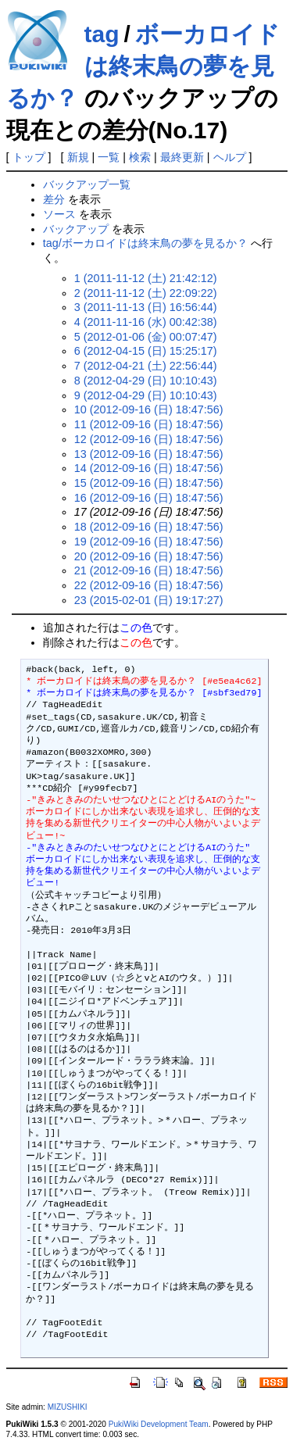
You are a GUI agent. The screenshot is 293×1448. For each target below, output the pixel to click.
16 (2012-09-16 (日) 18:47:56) (148, 498)
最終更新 (182, 157)
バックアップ (76, 229)
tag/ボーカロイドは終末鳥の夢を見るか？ (145, 243)
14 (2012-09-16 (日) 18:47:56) (148, 468)
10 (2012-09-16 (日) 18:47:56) (148, 409)
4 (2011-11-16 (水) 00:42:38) (145, 322)
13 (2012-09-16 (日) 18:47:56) (148, 454)
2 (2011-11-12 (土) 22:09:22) (145, 293)
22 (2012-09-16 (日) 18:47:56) (148, 585)
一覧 (109, 157)
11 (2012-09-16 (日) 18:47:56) (148, 424)
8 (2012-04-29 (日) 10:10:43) (145, 380)
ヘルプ (229, 157)
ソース (59, 214)
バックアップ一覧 (86, 184)
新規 (78, 157)
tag (102, 34)
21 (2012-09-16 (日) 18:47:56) (148, 570)
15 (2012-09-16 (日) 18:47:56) (148, 483)
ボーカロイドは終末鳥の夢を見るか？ (143, 66)
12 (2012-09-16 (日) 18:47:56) (148, 439)
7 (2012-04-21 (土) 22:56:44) (145, 365)
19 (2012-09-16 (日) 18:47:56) (148, 541)
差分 (54, 199)
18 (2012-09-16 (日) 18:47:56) (148, 526)
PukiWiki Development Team (159, 1424)
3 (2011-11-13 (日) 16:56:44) (145, 307)
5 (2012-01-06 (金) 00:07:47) (145, 337)
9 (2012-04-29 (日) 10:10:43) (145, 395)
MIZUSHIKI (68, 1407)
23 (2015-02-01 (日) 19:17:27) (148, 600)
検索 (140, 157)
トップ (29, 157)
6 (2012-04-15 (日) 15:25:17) (145, 351)
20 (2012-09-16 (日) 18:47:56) (148, 556)
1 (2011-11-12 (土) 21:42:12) (145, 278)
